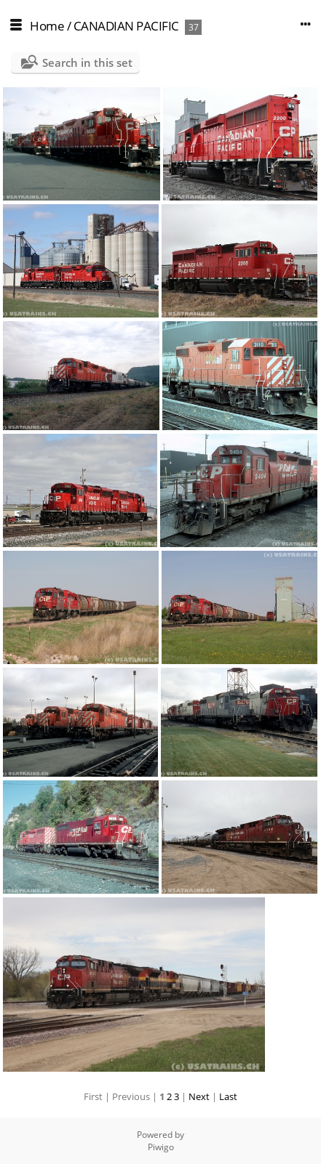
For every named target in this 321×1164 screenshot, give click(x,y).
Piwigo (161, 1147)
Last (228, 1096)
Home (47, 25)
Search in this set (87, 62)
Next (199, 1096)
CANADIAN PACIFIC (128, 25)
